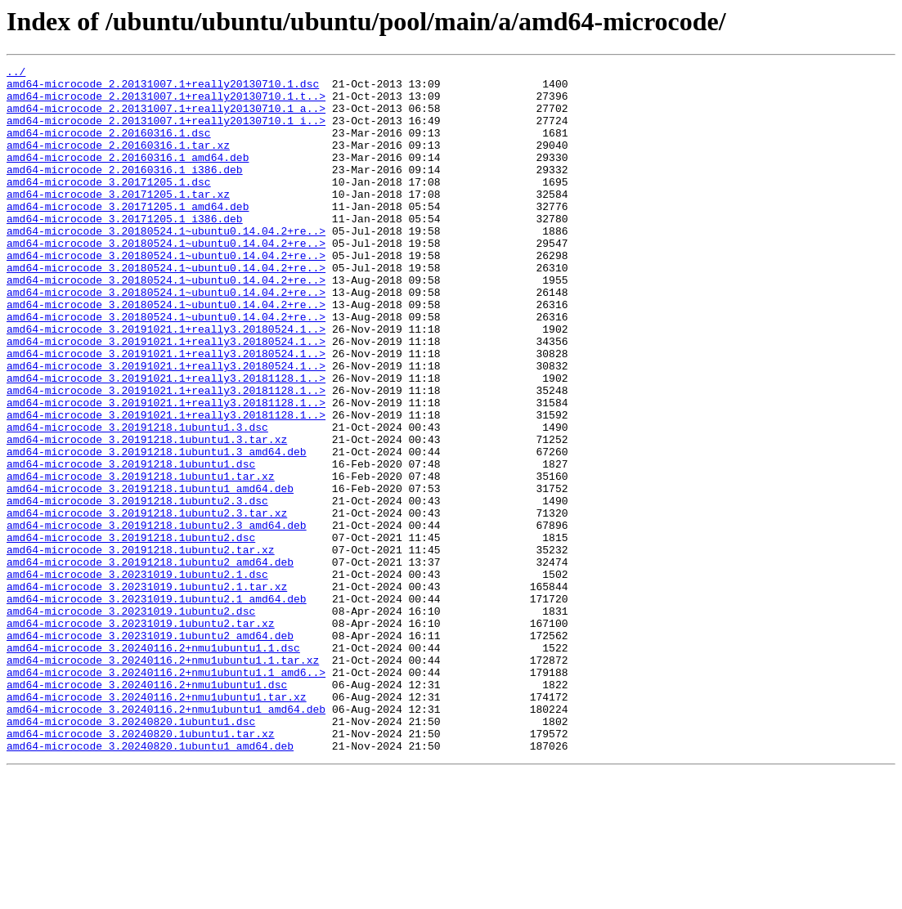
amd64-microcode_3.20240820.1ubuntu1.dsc (131, 853)
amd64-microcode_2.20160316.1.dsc (109, 147)
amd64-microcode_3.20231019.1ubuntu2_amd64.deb (150, 750)
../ (16, 73)
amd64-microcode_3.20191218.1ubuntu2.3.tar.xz (147, 603)
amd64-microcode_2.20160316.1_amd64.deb (128, 176)
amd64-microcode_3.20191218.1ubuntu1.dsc (131, 544)
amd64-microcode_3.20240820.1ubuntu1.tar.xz (141, 868)
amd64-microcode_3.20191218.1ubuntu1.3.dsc (137, 500)
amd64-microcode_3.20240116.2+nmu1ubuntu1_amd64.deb (166, 838)
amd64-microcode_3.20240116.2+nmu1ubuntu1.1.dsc (153, 765)
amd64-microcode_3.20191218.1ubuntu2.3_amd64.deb (157, 618)
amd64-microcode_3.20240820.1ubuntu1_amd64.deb (150, 882)
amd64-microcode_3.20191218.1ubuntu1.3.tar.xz (147, 515)
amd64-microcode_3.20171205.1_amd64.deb (128, 235)
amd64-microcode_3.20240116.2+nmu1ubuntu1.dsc (147, 809)
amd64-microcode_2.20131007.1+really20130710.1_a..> (166, 117)
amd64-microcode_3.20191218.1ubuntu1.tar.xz (141, 559)
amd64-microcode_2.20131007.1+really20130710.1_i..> (166, 132)
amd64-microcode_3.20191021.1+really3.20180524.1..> (166, 382)
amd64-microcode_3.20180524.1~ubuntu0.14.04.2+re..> (166, 264)
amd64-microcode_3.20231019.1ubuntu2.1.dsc (137, 676)
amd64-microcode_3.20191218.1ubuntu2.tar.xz (141, 647)
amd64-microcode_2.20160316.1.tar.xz (118, 161)
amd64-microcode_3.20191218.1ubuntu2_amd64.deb (150, 662)
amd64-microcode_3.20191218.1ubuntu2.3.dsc (137, 588)
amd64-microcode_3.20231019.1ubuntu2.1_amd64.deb (157, 706)
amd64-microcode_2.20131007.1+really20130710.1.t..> (166, 103)
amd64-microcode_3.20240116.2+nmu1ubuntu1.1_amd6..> (166, 794)
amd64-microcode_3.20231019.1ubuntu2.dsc (131, 721)
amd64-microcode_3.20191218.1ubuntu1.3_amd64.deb (157, 529)
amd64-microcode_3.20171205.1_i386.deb (125, 250)
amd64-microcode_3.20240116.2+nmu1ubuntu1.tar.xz (157, 824)
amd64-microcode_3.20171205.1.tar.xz (118, 220)
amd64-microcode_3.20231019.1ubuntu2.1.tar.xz (147, 691)
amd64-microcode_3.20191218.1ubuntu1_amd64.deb (150, 573)
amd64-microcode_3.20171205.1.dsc (109, 206)
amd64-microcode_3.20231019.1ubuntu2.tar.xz (141, 735)
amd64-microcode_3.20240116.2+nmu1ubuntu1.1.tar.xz (163, 779)
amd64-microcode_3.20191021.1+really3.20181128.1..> (166, 441)
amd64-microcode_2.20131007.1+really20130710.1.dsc (163, 88)
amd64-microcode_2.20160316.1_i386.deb (125, 191)
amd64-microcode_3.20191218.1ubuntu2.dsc (131, 632)
